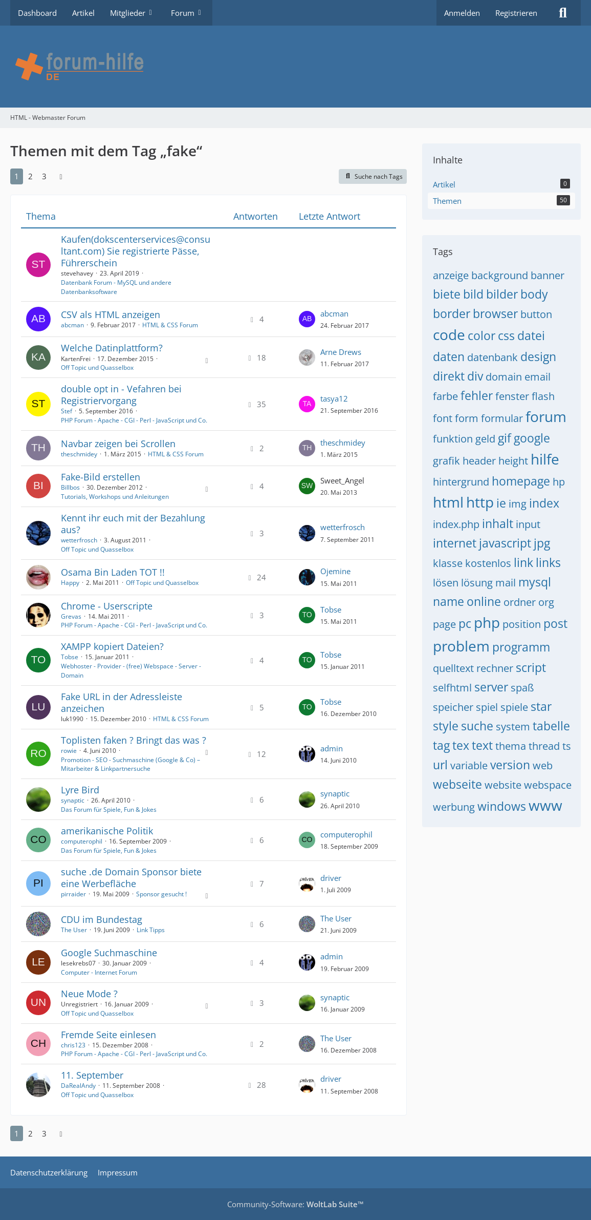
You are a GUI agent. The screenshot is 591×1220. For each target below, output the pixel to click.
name (448, 601)
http (480, 502)
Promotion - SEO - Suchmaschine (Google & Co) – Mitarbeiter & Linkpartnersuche (130, 764)
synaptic (72, 800)
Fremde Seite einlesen (108, 1034)
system (513, 726)
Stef (66, 411)
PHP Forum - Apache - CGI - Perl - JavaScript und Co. (134, 420)
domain (504, 377)
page (444, 624)
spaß (522, 688)
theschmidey (79, 454)
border (451, 313)
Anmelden (462, 13)
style (445, 726)
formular (502, 418)
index (544, 503)
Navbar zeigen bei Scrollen (118, 443)
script (531, 667)
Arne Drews (340, 352)
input (528, 524)
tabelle (551, 726)
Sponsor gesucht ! (161, 894)
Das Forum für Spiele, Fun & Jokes (109, 809)
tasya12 (334, 398)
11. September (92, 1075)
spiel (487, 707)
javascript (505, 543)
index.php (456, 524)
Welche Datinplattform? (112, 348)
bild (473, 294)
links (548, 562)
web (543, 765)
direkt (449, 376)
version (510, 764)
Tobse (330, 609)
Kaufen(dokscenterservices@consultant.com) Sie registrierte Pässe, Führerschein (135, 251)
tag (441, 745)
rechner (494, 668)
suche (477, 726)
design (538, 356)
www (545, 805)
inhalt (497, 523)
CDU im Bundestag (101, 919)
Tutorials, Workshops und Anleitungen (115, 496)
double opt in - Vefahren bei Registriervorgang (121, 395)
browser (495, 313)
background (499, 275)
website (503, 785)
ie (501, 503)
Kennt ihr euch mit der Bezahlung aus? (133, 524)
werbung (454, 807)
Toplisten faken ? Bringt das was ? (133, 740)
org (546, 602)
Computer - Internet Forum (99, 972)
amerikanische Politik (107, 831)
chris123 (73, 1045)
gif (504, 438)
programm (521, 647)
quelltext (453, 668)
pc (464, 623)
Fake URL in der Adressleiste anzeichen (121, 702)
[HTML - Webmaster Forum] (295, 66)
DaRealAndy (78, 1085)
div (475, 376)
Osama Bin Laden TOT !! (113, 572)
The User (74, 929)
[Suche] (563, 13)
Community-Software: (295, 1204)
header (479, 461)
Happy (70, 582)
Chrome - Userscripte (106, 606)
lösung (477, 583)
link (523, 562)
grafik (446, 461)
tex (460, 745)
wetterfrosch (79, 540)
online (484, 601)
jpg (542, 543)
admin (331, 748)
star (541, 706)
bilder (502, 294)
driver (330, 878)
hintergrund (461, 482)
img (518, 504)
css (506, 335)
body (534, 294)
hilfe (545, 459)
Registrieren (516, 13)
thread (544, 746)
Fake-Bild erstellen (100, 477)
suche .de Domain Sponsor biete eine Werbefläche (131, 878)
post (555, 623)
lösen (445, 583)
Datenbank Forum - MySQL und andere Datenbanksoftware (116, 287)
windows (501, 806)
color (481, 335)
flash (543, 396)
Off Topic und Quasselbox (97, 367)
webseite (457, 784)
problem (461, 646)
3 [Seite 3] (44, 176)
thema (510, 746)
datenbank (492, 357)
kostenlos (488, 563)
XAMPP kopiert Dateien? (112, 646)
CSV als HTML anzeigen (110, 314)
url (440, 764)
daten (449, 356)
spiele (514, 707)
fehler (477, 395)
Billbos (70, 487)
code (449, 334)
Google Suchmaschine (109, 952)
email (537, 377)
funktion (453, 439)
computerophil (81, 841)
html (448, 502)
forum (546, 416)
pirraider (73, 894)
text (482, 745)
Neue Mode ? (89, 993)
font (442, 418)
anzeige (451, 275)
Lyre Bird (80, 790)
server (491, 687)
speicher (453, 707)
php (487, 622)
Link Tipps (151, 929)
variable (469, 765)
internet (454, 543)
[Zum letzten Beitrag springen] (307, 319)
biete (447, 294)
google (532, 438)
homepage (521, 481)
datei (531, 335)
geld (485, 439)
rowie (69, 750)
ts (566, 746)
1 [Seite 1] (16, 176)
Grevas (71, 616)
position (521, 624)
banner (547, 275)
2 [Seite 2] (30, 176)
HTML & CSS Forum (170, 325)
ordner (520, 602)
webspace (548, 785)
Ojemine (335, 571)
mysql (534, 582)
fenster (512, 396)
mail (505, 583)
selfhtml (452, 688)
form (466, 418)
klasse (448, 563)
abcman (72, 325)
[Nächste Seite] (61, 176)
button (536, 314)
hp (559, 482)
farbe (445, 396)
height (513, 461)
